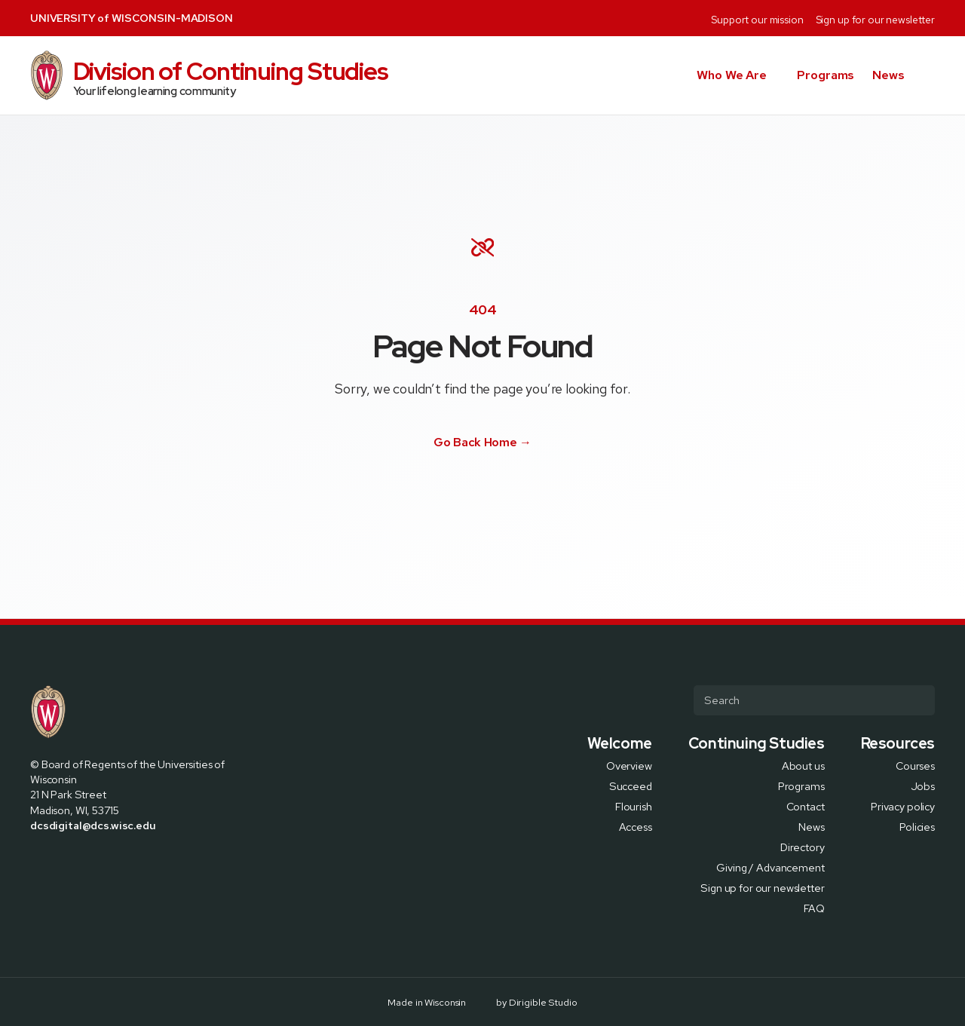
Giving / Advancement (770, 866)
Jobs (923, 785)
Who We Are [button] (732, 75)
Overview (629, 765)
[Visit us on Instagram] (482, 491)
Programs (825, 75)
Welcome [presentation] (619, 743)
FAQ (814, 907)
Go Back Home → (482, 442)
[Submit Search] (917, 700)
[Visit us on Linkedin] (499, 491)
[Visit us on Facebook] (448, 491)
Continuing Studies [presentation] (756, 743)
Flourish (633, 805)
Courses (915, 765)
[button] (929, 75)
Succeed (630, 785)
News (888, 75)
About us (803, 765)
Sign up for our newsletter (875, 19)
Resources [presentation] (898, 743)
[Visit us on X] (465, 491)
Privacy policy (903, 805)
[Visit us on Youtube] (516, 491)
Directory (802, 846)
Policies (917, 826)
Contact (805, 805)
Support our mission (757, 19)
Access (635, 826)
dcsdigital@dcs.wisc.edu (93, 825)
